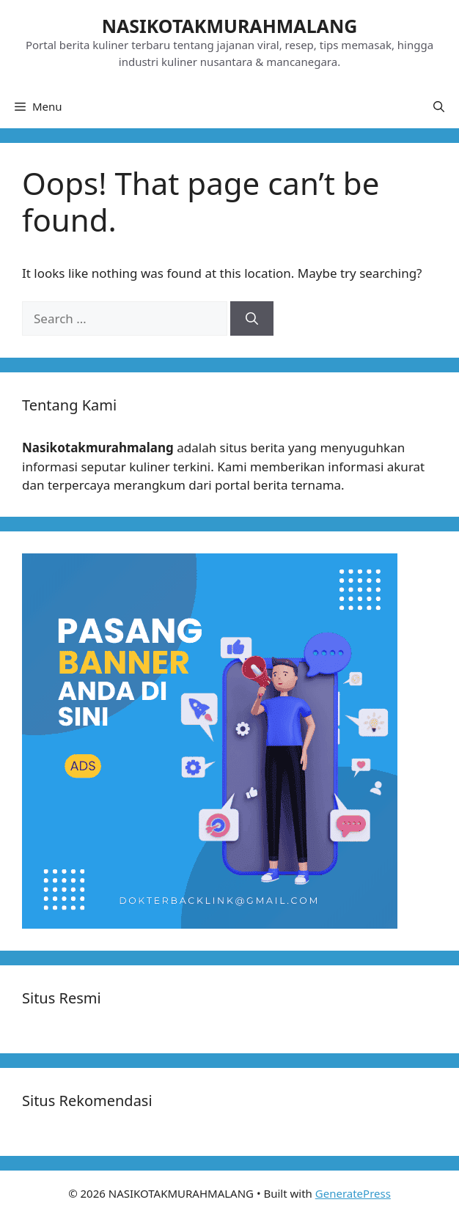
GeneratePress (353, 1193)
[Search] (251, 318)
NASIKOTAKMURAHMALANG (230, 25)
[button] (439, 106)
